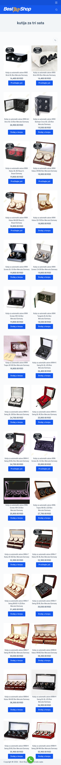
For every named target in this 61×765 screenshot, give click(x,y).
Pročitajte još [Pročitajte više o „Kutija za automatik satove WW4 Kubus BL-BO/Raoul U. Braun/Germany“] (16, 181)
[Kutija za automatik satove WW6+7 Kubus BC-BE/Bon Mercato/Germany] (17, 540)
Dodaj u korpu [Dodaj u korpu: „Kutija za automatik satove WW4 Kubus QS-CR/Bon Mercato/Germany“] (44, 230)
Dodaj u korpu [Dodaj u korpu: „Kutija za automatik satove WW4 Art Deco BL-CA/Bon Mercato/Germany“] (16, 132)
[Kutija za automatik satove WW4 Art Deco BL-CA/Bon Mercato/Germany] (17, 105)
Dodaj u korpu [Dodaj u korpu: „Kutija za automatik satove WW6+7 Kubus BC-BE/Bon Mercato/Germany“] (16, 565)
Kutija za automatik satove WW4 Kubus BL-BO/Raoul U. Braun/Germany (17, 171)
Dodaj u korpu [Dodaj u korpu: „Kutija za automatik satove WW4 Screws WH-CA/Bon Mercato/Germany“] (16, 326)
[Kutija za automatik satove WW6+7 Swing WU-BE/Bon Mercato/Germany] (17, 636)
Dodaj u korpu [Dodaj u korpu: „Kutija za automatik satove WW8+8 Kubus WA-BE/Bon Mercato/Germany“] (16, 710)
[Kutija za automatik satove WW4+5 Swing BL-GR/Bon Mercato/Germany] (17, 398)
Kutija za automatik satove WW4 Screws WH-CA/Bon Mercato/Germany (17, 316)
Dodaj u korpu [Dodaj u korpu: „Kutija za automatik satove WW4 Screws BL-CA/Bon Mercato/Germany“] (16, 277)
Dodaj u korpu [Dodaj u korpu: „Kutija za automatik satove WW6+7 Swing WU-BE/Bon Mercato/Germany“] (16, 660)
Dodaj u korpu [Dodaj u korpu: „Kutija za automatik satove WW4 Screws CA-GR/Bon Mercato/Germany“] (44, 277)
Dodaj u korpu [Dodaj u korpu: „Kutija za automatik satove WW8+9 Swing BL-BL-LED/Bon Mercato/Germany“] (44, 710)
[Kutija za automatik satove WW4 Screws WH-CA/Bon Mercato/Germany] (17, 299)
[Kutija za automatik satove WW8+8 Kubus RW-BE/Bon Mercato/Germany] (44, 636)
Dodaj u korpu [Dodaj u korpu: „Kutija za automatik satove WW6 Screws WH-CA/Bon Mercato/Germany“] (16, 518)
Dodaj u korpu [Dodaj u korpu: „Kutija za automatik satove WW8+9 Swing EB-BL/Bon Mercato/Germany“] (16, 756)
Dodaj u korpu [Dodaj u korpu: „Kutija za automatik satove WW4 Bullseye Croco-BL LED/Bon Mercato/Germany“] (44, 132)
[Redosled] (55, 40)
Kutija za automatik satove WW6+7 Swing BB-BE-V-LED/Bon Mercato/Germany (17, 603)
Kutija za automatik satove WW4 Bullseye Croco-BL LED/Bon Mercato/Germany (44, 121)
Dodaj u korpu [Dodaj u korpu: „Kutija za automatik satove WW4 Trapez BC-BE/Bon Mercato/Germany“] (16, 376)
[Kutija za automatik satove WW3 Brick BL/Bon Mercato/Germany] (17, 58)
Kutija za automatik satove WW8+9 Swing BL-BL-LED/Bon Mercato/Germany (44, 699)
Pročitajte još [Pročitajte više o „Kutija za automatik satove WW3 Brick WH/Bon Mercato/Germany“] (44, 83)
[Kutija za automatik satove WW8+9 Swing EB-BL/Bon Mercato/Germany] (17, 732)
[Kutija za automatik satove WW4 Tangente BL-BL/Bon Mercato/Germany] (44, 299)
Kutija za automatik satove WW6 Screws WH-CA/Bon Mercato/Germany (17, 507)
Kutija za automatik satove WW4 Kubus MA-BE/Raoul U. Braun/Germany (17, 220)
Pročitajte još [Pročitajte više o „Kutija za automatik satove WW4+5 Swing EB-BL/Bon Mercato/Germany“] (16, 469)
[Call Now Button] (30, 759)
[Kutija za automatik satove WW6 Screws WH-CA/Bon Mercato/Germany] (17, 491)
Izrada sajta (38, 762)
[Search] (56, 10)
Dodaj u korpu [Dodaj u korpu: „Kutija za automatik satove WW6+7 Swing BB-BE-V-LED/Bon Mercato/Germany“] (16, 614)
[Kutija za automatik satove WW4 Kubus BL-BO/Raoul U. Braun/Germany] (17, 154)
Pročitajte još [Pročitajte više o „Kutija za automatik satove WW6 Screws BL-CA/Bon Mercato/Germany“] (44, 469)
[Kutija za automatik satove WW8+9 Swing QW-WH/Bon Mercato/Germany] (44, 732)
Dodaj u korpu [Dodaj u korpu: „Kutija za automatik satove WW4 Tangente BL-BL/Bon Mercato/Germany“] (44, 326)
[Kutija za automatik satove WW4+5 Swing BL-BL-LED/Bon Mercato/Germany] (44, 348)
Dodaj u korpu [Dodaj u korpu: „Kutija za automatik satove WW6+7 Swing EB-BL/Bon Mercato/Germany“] (44, 614)
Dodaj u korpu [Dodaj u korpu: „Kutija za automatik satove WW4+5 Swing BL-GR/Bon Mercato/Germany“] (16, 422)
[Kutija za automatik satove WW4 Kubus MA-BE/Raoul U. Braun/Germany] (17, 203)
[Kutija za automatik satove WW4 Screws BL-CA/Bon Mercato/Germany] (17, 253)
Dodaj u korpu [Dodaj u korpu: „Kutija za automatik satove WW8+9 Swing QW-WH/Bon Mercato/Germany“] (44, 756)
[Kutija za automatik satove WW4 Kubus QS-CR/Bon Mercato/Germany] (44, 203)
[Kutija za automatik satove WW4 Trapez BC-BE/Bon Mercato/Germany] (17, 348)
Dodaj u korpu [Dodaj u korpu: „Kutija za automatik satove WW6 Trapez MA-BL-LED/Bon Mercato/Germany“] (44, 518)
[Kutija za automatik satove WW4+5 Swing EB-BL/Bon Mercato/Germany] (17, 444)
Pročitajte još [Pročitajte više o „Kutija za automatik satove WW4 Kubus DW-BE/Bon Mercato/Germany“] (44, 181)
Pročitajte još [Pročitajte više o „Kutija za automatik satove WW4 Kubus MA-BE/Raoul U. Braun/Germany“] (16, 230)
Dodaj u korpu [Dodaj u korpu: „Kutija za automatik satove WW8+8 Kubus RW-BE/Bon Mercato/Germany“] (44, 660)
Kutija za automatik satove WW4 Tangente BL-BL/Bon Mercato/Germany (44, 316)
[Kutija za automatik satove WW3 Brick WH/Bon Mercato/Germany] (44, 58)
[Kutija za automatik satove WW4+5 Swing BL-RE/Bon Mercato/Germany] (44, 398)
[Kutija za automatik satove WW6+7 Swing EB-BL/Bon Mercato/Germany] (44, 587)
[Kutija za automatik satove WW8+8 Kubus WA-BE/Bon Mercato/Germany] (17, 682)
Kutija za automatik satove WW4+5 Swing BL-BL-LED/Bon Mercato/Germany (44, 365)
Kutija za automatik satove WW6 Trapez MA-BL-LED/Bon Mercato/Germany (44, 507)
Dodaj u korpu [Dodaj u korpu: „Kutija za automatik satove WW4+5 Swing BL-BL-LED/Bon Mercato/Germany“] (44, 376)
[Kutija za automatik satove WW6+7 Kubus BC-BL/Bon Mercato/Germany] (44, 540)
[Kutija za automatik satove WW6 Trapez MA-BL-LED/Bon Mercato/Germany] (44, 491)
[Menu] (56, 2)
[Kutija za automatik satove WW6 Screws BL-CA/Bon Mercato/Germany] (44, 444)
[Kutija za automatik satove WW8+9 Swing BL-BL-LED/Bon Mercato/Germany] (44, 682)
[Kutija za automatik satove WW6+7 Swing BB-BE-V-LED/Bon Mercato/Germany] (17, 587)
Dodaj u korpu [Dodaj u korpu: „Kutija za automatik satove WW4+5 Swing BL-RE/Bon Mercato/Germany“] (44, 422)
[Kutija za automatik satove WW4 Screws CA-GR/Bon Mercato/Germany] (44, 253)
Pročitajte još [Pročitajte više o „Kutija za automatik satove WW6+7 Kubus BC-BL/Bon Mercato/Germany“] (44, 565)
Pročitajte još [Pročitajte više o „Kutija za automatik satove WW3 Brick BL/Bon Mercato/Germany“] (16, 83)
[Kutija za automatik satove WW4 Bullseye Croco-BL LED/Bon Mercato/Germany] (44, 105)
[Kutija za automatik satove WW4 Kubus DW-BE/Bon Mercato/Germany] (44, 154)
